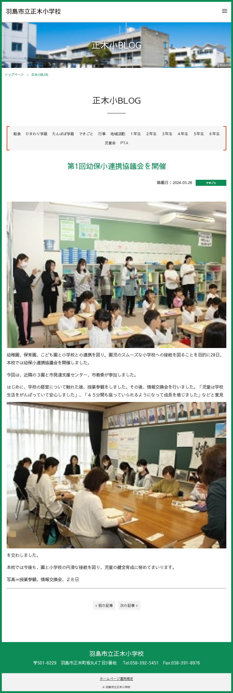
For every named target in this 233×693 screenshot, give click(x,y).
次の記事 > (129, 605)
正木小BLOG (39, 74)
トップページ (14, 74)
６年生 (214, 133)
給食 (17, 133)
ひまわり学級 (36, 133)
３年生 (166, 133)
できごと (86, 133)
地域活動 (117, 133)
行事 (102, 133)
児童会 (110, 142)
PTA (124, 142)
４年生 (182, 133)
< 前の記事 (104, 605)
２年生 (151, 133)
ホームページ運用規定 (116, 678)
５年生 (198, 133)
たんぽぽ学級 (63, 133)
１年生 (135, 133)
